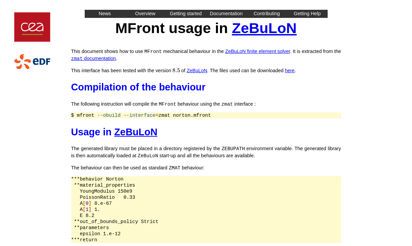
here (290, 70)
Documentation (226, 13)
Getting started (185, 13)
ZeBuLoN (264, 28)
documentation (93, 58)
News (105, 13)
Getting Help (307, 13)
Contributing (267, 13)
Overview (145, 13)
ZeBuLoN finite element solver (257, 51)
